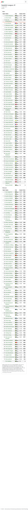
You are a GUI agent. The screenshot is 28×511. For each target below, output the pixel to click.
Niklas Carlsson (8, 169)
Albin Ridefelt (8, 29)
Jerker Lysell (8, 85)
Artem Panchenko (9, 120)
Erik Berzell (7, 156)
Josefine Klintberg (9, 275)
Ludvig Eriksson (8, 130)
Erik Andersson (8, 132)
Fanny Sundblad (9, 340)
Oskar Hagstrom (9, 31)
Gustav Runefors (9, 83)
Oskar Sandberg (9, 145)
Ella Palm (7, 294)
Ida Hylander (8, 249)
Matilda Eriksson (9, 312)
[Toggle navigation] (25, 1)
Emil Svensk (8, 79)
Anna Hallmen (8, 281)
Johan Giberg (8, 77)
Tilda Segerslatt (8, 348)
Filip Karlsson (8, 134)
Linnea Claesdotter (9, 259)
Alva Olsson (8, 217)
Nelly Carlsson (8, 263)
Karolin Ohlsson (8, 196)
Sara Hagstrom (8, 192)
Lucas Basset (8, 23)
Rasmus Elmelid (8, 185)
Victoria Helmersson (9, 357)
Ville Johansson (8, 48)
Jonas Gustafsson (9, 56)
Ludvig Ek (7, 73)
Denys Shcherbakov (9, 161)
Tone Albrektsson (9, 352)
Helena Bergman (9, 194)
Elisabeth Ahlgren (9, 350)
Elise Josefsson (8, 359)
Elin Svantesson (8, 210)
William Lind (8, 67)
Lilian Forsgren (8, 200)
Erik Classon (8, 62)
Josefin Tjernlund (9, 224)
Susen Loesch (8, 255)
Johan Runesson (9, 165)
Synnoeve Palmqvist (9, 208)
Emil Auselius (8, 98)
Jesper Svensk (8, 75)
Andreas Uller (8, 139)
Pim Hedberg (8, 361)
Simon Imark (8, 17)
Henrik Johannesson (9, 46)
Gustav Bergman (9, 15)
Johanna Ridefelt (9, 198)
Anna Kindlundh (9, 324)
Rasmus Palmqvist (9, 114)
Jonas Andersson (9, 87)
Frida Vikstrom (8, 214)
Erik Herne (7, 40)
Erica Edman (8, 290)
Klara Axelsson (8, 330)
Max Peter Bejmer (9, 27)
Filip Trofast (8, 112)
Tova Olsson (8, 279)
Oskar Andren (8, 58)
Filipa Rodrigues (9, 342)
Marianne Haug (8, 318)
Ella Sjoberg (8, 226)
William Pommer (9, 89)
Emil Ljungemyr (8, 102)
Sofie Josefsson (8, 346)
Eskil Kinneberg (8, 33)
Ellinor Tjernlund (9, 222)
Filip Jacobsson (8, 106)
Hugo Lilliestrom (9, 122)
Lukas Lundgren (9, 118)
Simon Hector (8, 35)
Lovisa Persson (8, 228)
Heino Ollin (7, 141)
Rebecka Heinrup (9, 247)
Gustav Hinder (8, 94)
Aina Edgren (8, 300)
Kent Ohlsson (8, 71)
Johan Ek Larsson (9, 44)
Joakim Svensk (8, 50)
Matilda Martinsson (9, 326)
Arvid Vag (7, 151)
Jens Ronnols (8, 37)
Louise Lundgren (9, 277)
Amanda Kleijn (8, 298)
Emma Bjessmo (8, 202)
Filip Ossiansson (9, 100)
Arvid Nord (7, 128)
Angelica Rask (8, 355)
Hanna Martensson (9, 271)
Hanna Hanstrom (9, 239)
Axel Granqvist (8, 54)
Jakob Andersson (9, 175)
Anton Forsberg (8, 116)
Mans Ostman (8, 147)
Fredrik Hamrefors (9, 167)
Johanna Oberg (8, 273)
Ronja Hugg (8, 320)
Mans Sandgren (8, 171)
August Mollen (8, 143)
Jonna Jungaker (8, 344)
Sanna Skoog (8, 335)
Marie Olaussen (8, 206)
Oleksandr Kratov (9, 25)
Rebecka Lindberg (9, 245)
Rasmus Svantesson (9, 126)
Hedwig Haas (8, 332)
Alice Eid (7, 237)
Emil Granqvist (8, 64)
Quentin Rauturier (9, 124)
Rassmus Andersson (9, 69)
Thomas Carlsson (9, 81)
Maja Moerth (8, 257)
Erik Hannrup (8, 52)
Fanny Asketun (8, 322)
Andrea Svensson (9, 204)
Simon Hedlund (8, 149)
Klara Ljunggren (9, 265)
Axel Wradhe (8, 92)
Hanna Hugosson (9, 261)
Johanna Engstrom (9, 253)
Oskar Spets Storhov (9, 104)
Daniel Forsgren (8, 136)
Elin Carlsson (8, 251)
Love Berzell (8, 173)
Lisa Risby (7, 212)
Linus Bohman (8, 177)
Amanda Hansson (9, 296)
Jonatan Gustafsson (9, 159)
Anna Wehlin (8, 292)
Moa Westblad (8, 328)
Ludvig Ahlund (8, 96)
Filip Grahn (7, 60)
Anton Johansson (9, 42)
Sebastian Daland (9, 179)
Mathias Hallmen (9, 163)
